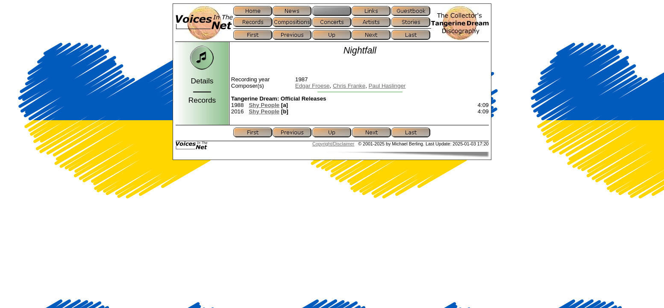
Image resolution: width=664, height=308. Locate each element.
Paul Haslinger (387, 86)
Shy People (264, 105)
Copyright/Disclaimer (333, 143)
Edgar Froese (312, 86)
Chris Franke (349, 86)
